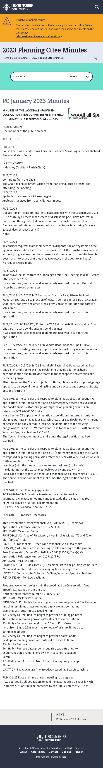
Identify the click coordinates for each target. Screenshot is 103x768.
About (23, 751)
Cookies (66, 751)
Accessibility (38, 751)
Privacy (79, 751)
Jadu (64, 757)
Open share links (95, 58)
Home (5, 58)
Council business (21, 58)
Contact (53, 751)
